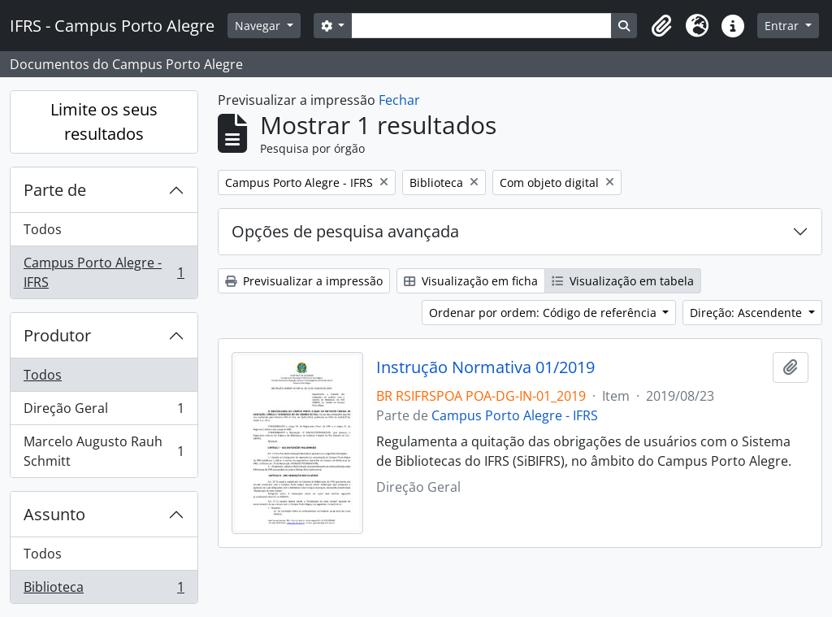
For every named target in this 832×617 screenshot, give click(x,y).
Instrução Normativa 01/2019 (485, 367)
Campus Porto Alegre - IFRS (103, 272)
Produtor (57, 335)
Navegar (259, 25)
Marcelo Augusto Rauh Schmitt (103, 451)
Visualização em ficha (471, 281)
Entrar (783, 25)
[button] (661, 26)
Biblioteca (103, 590)
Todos (43, 229)
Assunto (54, 514)
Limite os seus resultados (104, 121)
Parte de (55, 190)
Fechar (399, 100)
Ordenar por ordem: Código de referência (544, 312)
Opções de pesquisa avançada (345, 231)
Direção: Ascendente (747, 312)
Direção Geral (103, 411)
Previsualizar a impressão (304, 281)
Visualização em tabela (623, 281)
